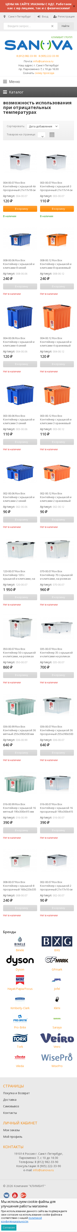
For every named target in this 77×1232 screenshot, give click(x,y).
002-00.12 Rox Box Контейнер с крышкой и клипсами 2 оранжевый (55, 497)
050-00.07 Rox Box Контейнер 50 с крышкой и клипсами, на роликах (19, 652)
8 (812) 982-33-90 (26, 56)
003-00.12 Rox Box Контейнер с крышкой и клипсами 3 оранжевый (55, 419)
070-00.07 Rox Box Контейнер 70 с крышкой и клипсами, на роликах (56, 574)
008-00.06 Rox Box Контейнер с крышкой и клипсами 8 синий (18, 263)
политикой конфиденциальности (21, 1219)
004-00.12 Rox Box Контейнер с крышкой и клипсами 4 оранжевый (55, 341)
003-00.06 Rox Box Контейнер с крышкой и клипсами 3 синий (18, 419)
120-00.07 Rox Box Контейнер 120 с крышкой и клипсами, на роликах (19, 574)
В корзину (19, 209)
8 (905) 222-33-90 (49, 56)
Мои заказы (11, 1130)
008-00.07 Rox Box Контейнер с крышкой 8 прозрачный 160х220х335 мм (19, 885)
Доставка (9, 1100)
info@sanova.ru (43, 61)
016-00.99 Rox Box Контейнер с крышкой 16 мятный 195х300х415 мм (19, 807)
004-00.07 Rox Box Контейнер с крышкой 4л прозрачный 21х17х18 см (19, 186)
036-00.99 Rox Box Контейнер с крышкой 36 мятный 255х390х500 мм (19, 730)
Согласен (9, 1227)
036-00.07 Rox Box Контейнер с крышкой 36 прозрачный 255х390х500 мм (56, 730)
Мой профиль (12, 1137)
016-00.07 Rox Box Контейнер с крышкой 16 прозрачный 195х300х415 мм (56, 807)
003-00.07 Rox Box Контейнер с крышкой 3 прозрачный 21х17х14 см (56, 186)
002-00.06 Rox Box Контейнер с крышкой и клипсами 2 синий (18, 497)
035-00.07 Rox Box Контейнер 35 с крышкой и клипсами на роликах (56, 652)
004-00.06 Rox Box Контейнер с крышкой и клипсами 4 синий (18, 341)
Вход (42, 16)
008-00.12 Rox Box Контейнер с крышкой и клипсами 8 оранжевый (55, 263)
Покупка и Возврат (16, 1093)
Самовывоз (11, 1106)
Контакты (10, 1113)
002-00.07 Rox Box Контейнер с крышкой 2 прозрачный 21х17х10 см (56, 885)
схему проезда (44, 73)
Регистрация (64, 16)
